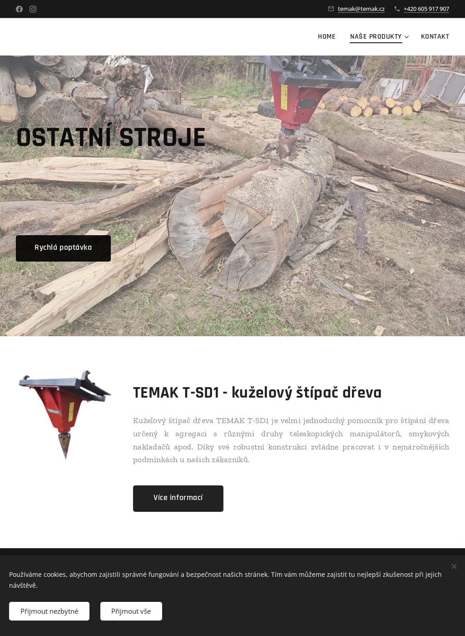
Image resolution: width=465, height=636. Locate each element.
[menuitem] (329, 36)
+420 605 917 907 (426, 9)
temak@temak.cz (361, 9)
